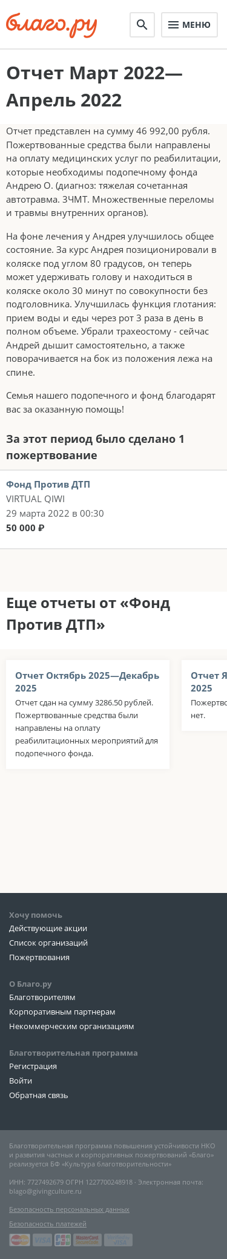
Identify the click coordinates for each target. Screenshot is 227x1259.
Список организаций (48, 942)
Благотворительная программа (73, 1052)
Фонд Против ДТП (48, 484)
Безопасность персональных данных (69, 1209)
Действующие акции (48, 928)
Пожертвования (39, 957)
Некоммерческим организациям (71, 1026)
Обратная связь (38, 1095)
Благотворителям (42, 997)
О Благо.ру (30, 983)
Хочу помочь (35, 914)
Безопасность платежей (48, 1223)
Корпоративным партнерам (62, 1011)
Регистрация (33, 1066)
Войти (20, 1080)
